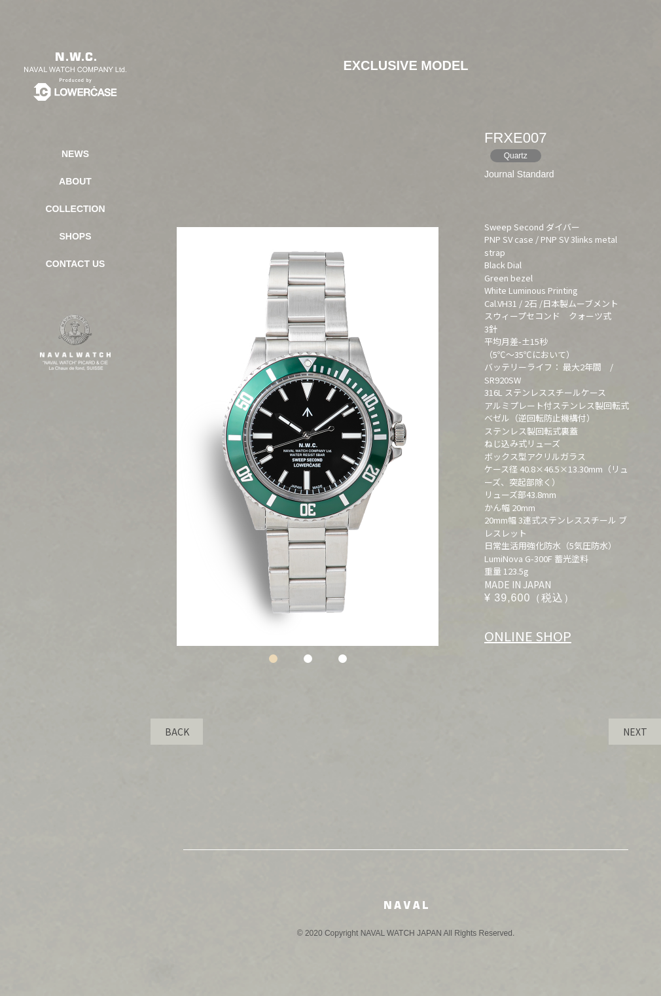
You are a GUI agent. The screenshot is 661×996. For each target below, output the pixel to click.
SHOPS (75, 236)
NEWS (75, 154)
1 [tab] (273, 658)
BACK (177, 731)
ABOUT (75, 181)
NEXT (635, 731)
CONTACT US (75, 263)
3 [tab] (342, 658)
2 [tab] (308, 658)
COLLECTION (75, 209)
